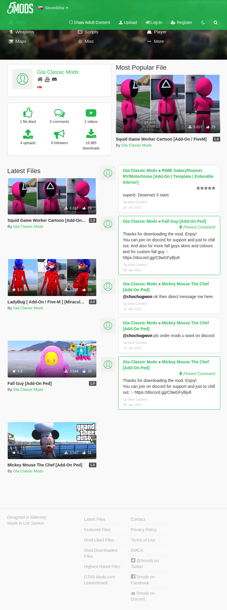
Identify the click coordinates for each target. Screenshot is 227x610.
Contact (138, 519)
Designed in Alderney (27, 517)
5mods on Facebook (143, 579)
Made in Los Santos (25, 523)
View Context (135, 202)
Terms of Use (143, 540)
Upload (128, 22)
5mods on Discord (143, 596)
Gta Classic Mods (58, 72)
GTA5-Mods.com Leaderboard (99, 580)
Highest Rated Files (102, 566)
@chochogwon (138, 296)
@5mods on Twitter (145, 563)
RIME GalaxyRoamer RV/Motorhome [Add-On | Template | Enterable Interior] (168, 176)
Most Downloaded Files (100, 553)
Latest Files (95, 519)
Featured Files (97, 529)
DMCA (137, 550)
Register (181, 22)
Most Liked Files (99, 540)
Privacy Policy (144, 529)
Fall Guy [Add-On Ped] (184, 221)
